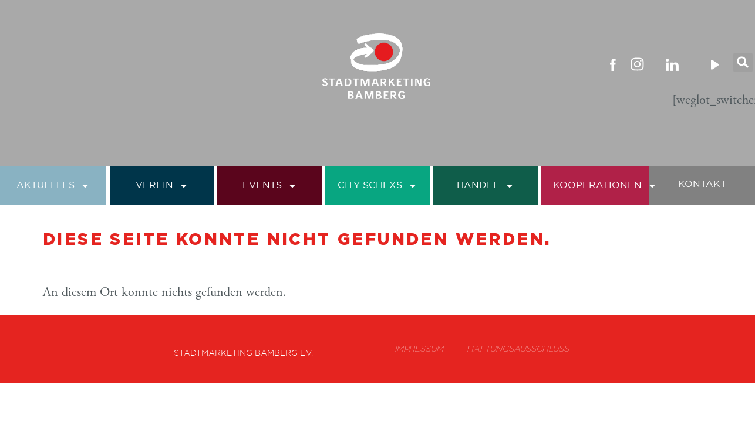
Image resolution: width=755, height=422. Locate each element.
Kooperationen (605, 185)
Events (269, 185)
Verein (162, 185)
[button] (743, 64)
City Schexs (377, 185)
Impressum (417, 349)
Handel (485, 185)
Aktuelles (53, 185)
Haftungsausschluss (517, 349)
